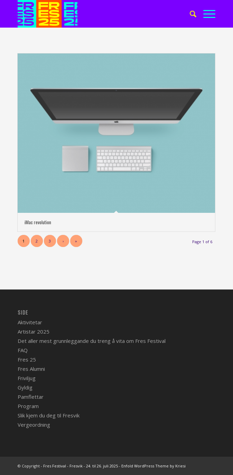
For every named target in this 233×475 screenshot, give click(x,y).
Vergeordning (34, 424)
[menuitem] (189, 14)
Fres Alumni (31, 368)
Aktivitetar (30, 322)
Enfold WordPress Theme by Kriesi (153, 465)
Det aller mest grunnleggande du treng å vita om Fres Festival (92, 340)
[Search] (189, 14)
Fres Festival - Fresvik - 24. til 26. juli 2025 (80, 465)
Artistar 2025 (33, 331)
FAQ (23, 350)
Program (28, 406)
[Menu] (205, 14)
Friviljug (27, 378)
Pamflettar (31, 396)
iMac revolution (38, 222)
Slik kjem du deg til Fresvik (49, 415)
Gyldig (25, 387)
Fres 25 (27, 359)
